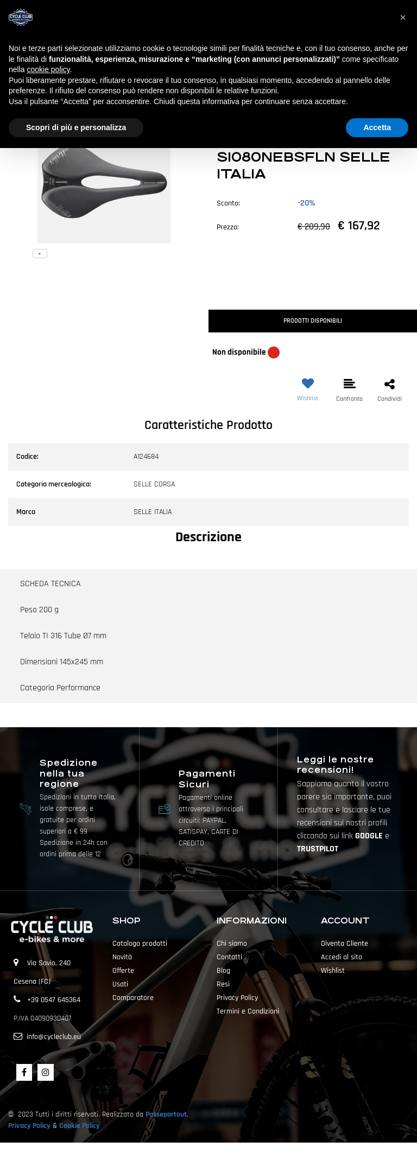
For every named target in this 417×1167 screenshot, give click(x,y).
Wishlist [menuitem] (333, 971)
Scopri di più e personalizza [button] (76, 127)
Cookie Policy (79, 1126)
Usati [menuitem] (120, 984)
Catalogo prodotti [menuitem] (139, 943)
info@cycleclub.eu (54, 1037)
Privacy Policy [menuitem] (237, 998)
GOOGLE (370, 836)
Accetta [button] (377, 127)
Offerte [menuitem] (123, 971)
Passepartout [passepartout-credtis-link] (227, 1154)
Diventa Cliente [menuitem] (344, 943)
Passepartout (166, 1114)
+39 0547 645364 (53, 1000)
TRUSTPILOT (317, 849)
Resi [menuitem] (223, 984)
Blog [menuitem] (223, 971)
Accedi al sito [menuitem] (341, 957)
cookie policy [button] (48, 69)
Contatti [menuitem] (229, 957)
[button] (104, 172)
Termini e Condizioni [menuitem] (248, 1011)
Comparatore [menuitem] (133, 998)
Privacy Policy (29, 1126)
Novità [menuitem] (122, 957)
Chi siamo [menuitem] (232, 943)
